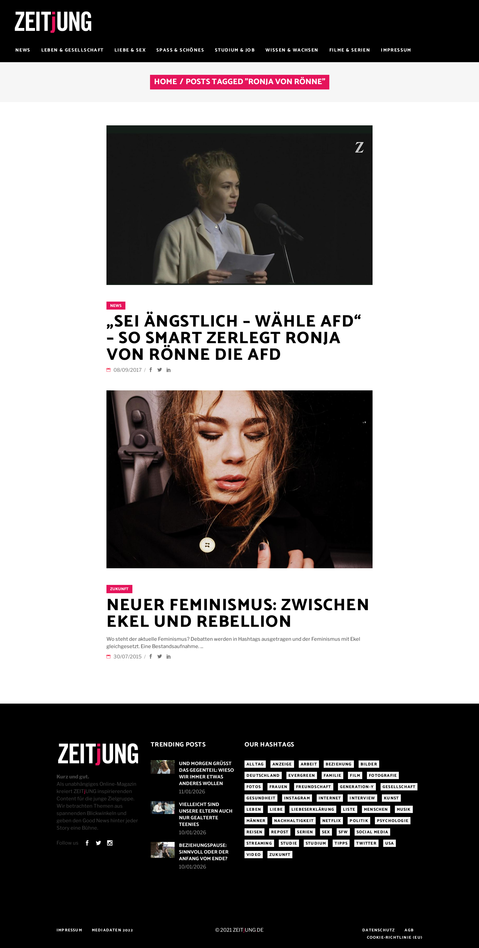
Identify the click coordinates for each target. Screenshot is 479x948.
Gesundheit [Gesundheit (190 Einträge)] (260, 798)
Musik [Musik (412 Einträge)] (404, 809)
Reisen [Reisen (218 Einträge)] (254, 832)
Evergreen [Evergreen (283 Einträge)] (301, 775)
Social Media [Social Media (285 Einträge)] (372, 832)
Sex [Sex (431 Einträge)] (326, 832)
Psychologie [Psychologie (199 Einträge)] (392, 821)
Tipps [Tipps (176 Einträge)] (341, 843)
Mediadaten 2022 (112, 930)
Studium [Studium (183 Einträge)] (316, 843)
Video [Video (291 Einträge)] (253, 855)
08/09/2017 (128, 370)
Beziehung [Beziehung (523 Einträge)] (339, 764)
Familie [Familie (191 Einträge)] (332, 775)
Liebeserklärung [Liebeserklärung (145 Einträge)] (312, 809)
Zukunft (119, 589)
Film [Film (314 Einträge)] (355, 775)
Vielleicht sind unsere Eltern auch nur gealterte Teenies (206, 814)
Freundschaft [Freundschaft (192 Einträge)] (313, 787)
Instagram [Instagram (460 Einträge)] (297, 798)
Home (165, 82)
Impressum (69, 930)
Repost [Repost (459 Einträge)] (279, 832)
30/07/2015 (128, 657)
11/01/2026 (192, 792)
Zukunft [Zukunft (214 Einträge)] (279, 855)
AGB (409, 930)
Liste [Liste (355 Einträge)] (349, 809)
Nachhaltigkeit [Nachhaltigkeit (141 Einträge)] (294, 821)
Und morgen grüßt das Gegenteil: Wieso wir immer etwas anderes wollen (206, 773)
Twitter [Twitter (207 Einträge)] (366, 843)
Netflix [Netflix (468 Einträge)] (331, 821)
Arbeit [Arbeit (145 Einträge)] (309, 764)
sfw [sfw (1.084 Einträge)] (343, 832)
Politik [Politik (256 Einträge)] (359, 821)
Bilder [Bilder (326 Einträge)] (369, 764)
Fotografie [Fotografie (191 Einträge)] (383, 775)
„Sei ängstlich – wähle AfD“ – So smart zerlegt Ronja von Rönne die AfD (234, 338)
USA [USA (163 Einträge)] (389, 843)
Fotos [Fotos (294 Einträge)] (253, 787)
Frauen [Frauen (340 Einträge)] (278, 787)
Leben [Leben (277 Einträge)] (253, 809)
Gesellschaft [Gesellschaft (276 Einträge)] (399, 787)
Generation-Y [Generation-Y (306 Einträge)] (357, 787)
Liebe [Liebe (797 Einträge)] (276, 809)
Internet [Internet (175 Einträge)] (330, 798)
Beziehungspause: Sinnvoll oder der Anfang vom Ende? (204, 852)
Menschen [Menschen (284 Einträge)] (376, 809)
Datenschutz (378, 930)
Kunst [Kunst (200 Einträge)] (391, 798)
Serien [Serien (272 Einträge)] (305, 832)
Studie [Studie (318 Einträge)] (289, 843)
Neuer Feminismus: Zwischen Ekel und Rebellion (238, 614)
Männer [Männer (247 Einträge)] (255, 821)
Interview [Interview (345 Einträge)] (362, 798)
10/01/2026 (192, 833)
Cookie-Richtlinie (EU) (394, 937)
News (115, 306)
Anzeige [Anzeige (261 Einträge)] (282, 764)
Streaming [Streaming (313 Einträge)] (259, 843)
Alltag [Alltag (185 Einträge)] (255, 764)
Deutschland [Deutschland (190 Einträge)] (263, 775)
